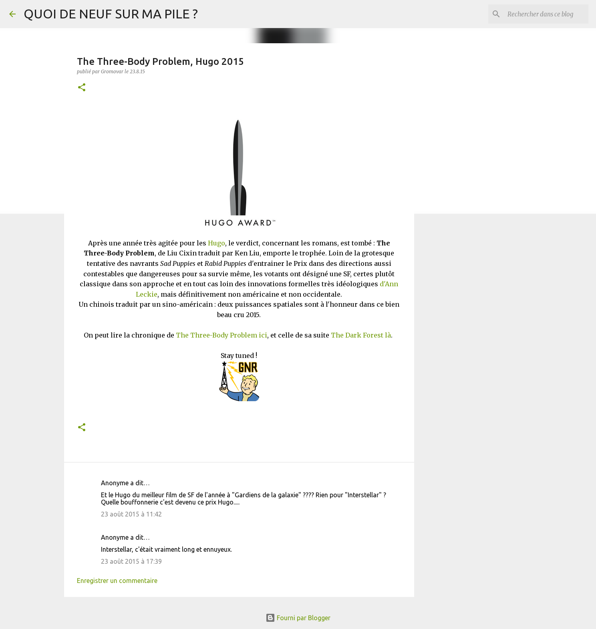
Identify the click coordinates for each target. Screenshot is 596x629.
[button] (82, 87)
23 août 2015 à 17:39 (131, 561)
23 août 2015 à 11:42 (131, 514)
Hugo (216, 243)
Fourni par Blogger (298, 617)
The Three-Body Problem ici (221, 335)
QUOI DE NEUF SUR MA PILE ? (111, 13)
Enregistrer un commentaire (117, 580)
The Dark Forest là (361, 335)
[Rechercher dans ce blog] (546, 14)
